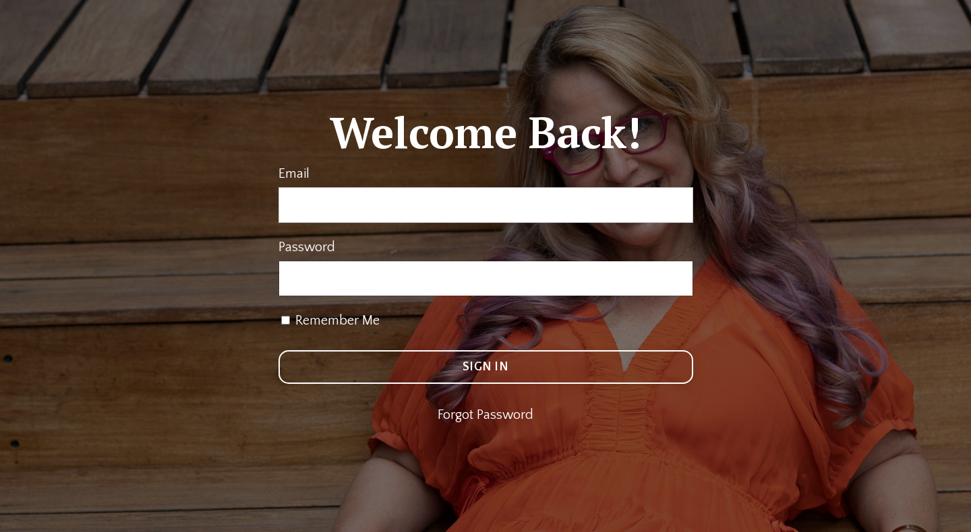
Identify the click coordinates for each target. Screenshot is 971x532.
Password (306, 247)
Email (294, 173)
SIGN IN (485, 367)
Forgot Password (485, 414)
